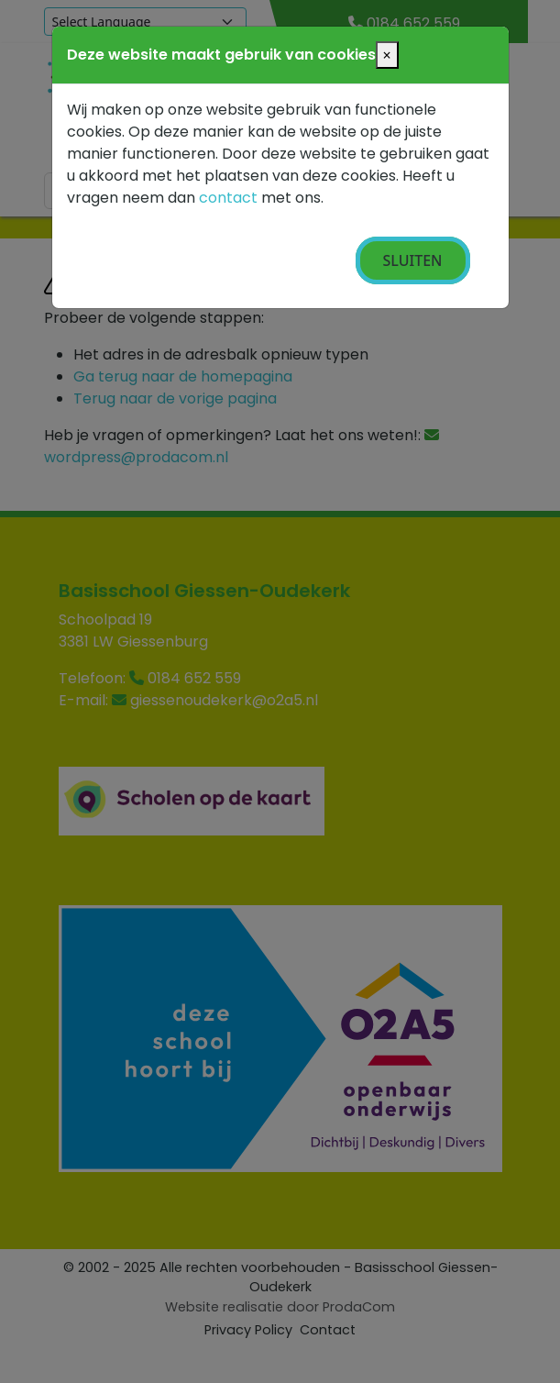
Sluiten (413, 260)
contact (228, 197)
